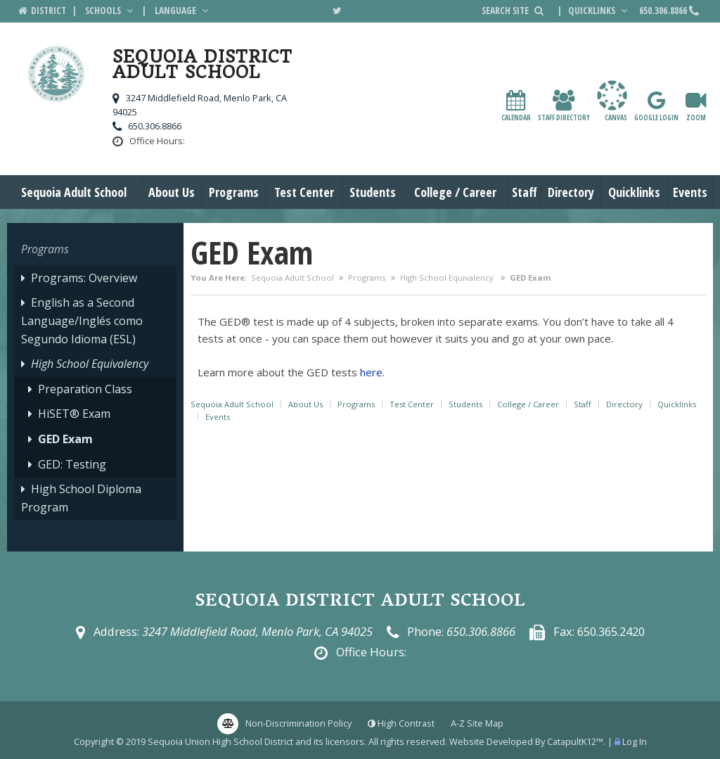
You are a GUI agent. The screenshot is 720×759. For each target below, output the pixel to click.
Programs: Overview (84, 278)
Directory (571, 192)
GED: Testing (72, 464)
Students (372, 192)
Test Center (304, 192)
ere (374, 372)
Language (183, 10)
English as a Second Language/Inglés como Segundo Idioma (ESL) (82, 320)
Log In (634, 741)
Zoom (696, 106)
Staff (524, 192)
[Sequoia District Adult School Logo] (56, 76)
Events (690, 192)
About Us (171, 192)
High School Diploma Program (81, 498)
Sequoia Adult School (74, 192)
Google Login (656, 106)
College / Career (455, 192)
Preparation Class (85, 389)
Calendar (516, 106)
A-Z (477, 723)
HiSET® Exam (74, 413)
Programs (234, 192)
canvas (612, 101)
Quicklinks (599, 10)
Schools (110, 10)
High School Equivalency (448, 277)
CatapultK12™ (575, 741)
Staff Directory (564, 106)
